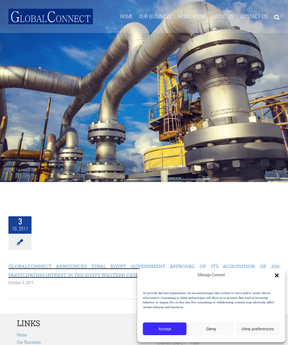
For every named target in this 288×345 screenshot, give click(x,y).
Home (22, 335)
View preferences (258, 328)
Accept (164, 328)
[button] (277, 275)
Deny (211, 328)
